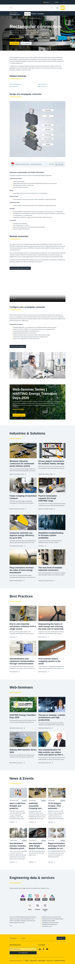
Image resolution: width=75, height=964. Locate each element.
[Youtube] (47, 949)
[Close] (63, 2)
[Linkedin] (39, 949)
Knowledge (41, 13)
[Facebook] (43, 949)
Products (33, 13)
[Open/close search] (51, 7)
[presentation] (55, 2)
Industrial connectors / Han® (20, 18)
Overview (27, 13)
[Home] (11, 18)
